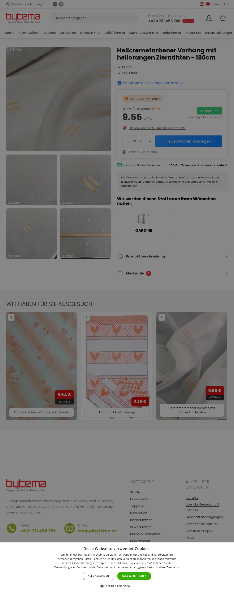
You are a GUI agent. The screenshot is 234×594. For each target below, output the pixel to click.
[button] (117, 586)
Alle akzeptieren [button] (134, 576)
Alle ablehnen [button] (98, 576)
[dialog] (117, 297)
